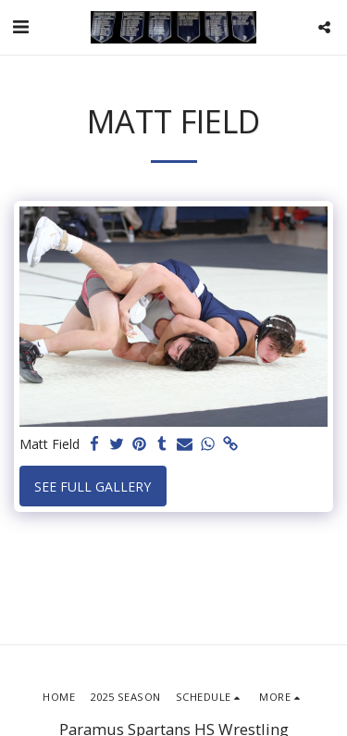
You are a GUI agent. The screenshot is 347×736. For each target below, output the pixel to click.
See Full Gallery (92, 486)
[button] (20, 26)
